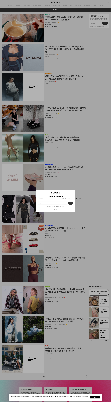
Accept (95, 397)
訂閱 (71, 203)
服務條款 (58, 206)
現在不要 (55, 209)
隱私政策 (61, 206)
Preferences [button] (48, 397)
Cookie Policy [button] (21, 397)
